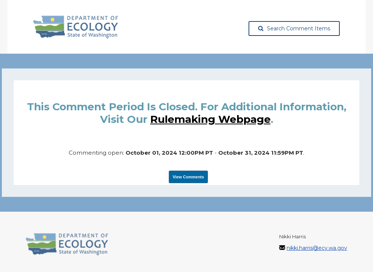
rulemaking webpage (210, 119)
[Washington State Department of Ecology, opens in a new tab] (76, 27)
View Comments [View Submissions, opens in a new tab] (188, 177)
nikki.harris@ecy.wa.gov (317, 248)
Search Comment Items (294, 28)
